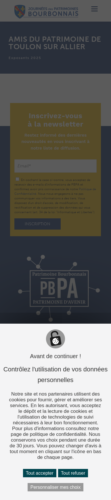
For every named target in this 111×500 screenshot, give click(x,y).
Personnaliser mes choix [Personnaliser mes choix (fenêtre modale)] (55, 487)
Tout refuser (73, 473)
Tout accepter (39, 473)
